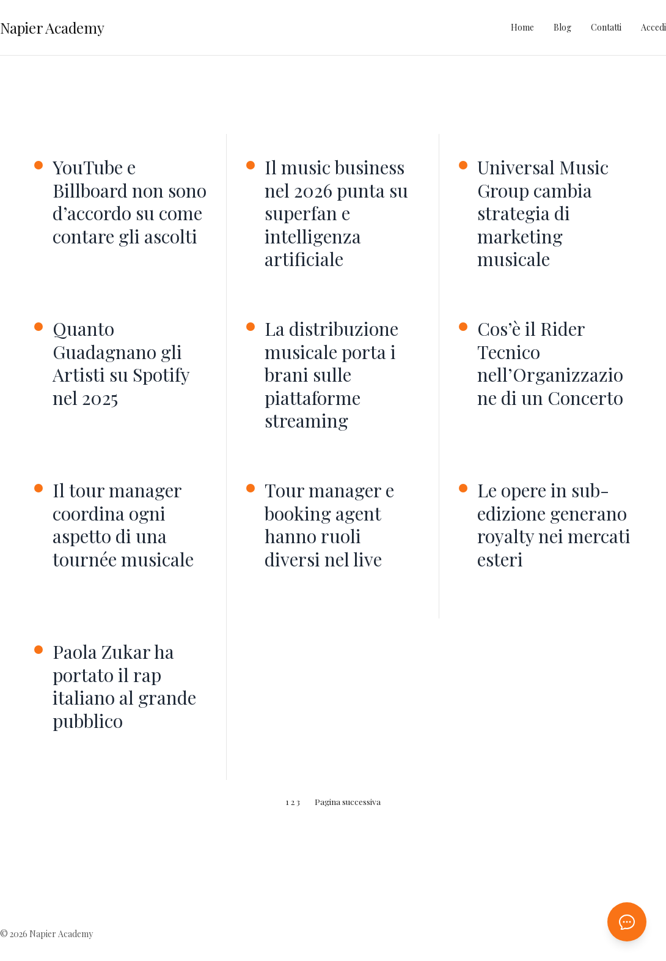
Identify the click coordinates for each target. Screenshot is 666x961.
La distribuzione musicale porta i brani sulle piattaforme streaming (331, 374)
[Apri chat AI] (626, 921)
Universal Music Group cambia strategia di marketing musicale (543, 213)
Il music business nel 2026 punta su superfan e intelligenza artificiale (336, 213)
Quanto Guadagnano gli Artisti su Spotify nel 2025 (121, 363)
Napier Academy (52, 27)
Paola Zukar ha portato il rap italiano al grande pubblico (124, 686)
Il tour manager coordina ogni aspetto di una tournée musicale (123, 525)
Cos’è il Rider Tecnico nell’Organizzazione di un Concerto (550, 363)
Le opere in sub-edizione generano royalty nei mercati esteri (554, 525)
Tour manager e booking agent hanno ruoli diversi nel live (329, 525)
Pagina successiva (348, 801)
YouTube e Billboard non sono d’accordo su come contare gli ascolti (130, 202)
